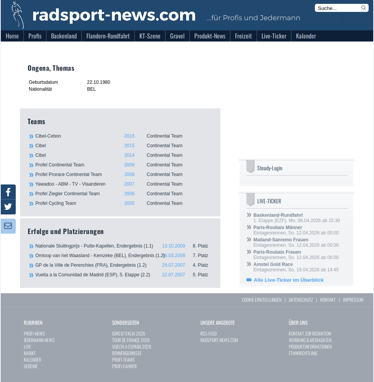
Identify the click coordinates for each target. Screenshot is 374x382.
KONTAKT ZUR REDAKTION (310, 333)
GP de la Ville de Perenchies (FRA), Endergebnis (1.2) (124, 265)
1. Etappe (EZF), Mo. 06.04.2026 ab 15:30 (296, 218)
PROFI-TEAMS (123, 359)
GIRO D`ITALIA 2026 (128, 333)
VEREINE (31, 366)
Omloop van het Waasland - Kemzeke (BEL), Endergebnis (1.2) (124, 255)
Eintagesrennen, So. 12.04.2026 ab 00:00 (296, 230)
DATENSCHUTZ (301, 299)
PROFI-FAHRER (124, 366)
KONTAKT (328, 299)
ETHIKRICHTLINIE (303, 353)
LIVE (27, 346)
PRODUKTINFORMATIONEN (310, 346)
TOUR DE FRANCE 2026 (131, 340)
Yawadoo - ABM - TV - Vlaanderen (123, 184)
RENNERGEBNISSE (127, 353)
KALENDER (32, 359)
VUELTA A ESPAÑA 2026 (131, 346)
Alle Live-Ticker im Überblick (289, 280)
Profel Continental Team (123, 165)
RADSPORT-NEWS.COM (219, 340)
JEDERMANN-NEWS (39, 340)
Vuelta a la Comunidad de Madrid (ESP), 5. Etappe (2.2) (124, 274)
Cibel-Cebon (123, 136)
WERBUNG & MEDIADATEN (310, 340)
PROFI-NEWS (34, 333)
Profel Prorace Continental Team (123, 174)
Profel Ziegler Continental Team (123, 193)
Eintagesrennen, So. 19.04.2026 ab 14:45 (296, 267)
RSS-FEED (208, 333)
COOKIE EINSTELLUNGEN (261, 299)
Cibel (123, 145)
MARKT (30, 353)
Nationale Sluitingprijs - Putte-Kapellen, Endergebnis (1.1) (124, 246)
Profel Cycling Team (123, 203)
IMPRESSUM (353, 299)
